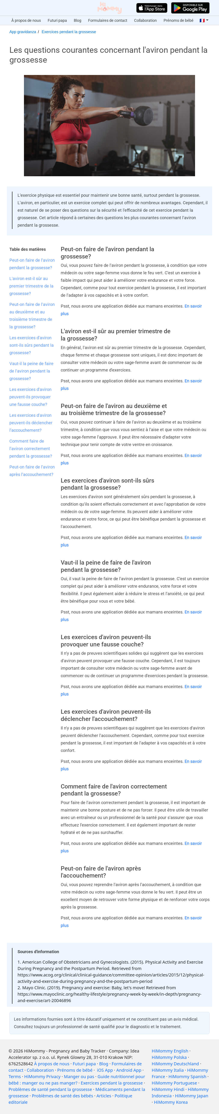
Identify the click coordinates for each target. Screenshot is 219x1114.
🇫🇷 (202, 20)
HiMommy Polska (169, 1057)
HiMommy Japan (191, 1096)
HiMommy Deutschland (175, 1064)
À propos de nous (26, 20)
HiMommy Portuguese (174, 1083)
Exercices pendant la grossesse (69, 32)
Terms (15, 1076)
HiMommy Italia (168, 1070)
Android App (128, 1070)
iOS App (105, 1070)
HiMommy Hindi (168, 1089)
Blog (77, 20)
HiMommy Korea (171, 1102)
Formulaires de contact (107, 20)
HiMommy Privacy (42, 1076)
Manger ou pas (79, 1076)
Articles (103, 1096)
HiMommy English (170, 1051)
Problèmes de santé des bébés (62, 1096)
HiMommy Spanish (187, 1076)
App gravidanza (22, 32)
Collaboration (145, 20)
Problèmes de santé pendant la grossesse (50, 1089)
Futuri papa (57, 20)
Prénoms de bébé (179, 20)
